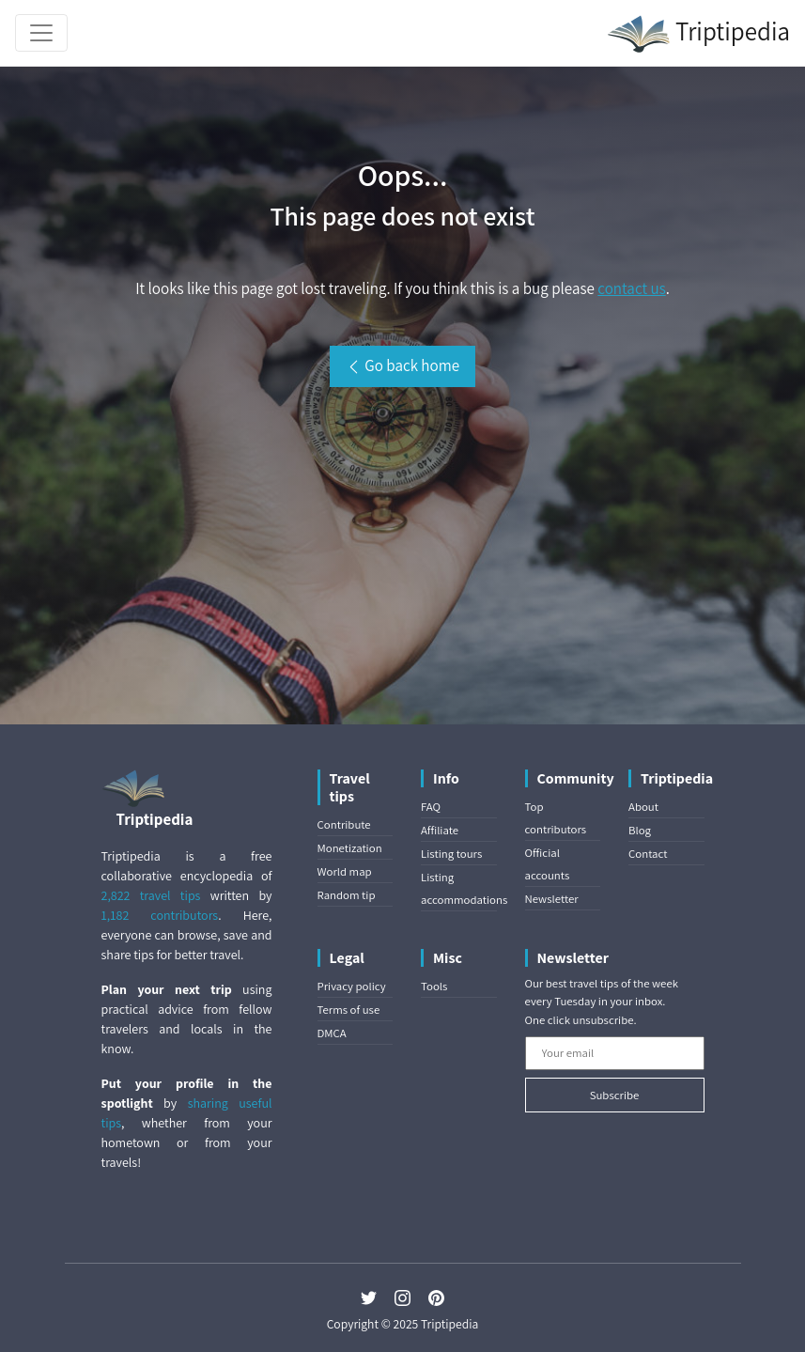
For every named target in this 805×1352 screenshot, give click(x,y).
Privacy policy (351, 986)
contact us (631, 288)
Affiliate (439, 830)
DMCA (332, 1033)
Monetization (349, 848)
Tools (434, 986)
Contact (647, 854)
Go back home (402, 365)
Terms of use (348, 1010)
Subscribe (615, 1095)
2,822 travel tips (151, 895)
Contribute (344, 824)
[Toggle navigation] (41, 33)
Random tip (346, 895)
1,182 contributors (160, 915)
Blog (639, 830)
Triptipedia (698, 34)
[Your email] (614, 1053)
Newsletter (552, 899)
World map (344, 871)
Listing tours (451, 854)
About (643, 807)
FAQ (431, 807)
